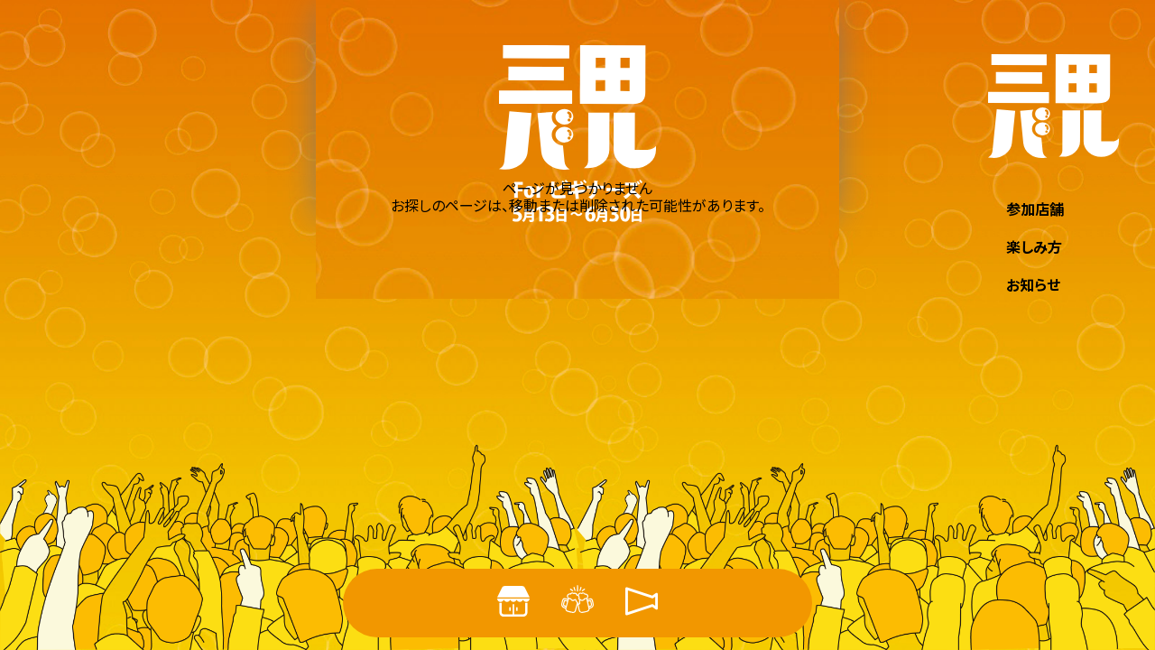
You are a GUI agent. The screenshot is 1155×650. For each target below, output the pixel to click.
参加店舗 (1035, 208)
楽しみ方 (1034, 246)
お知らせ (1033, 284)
